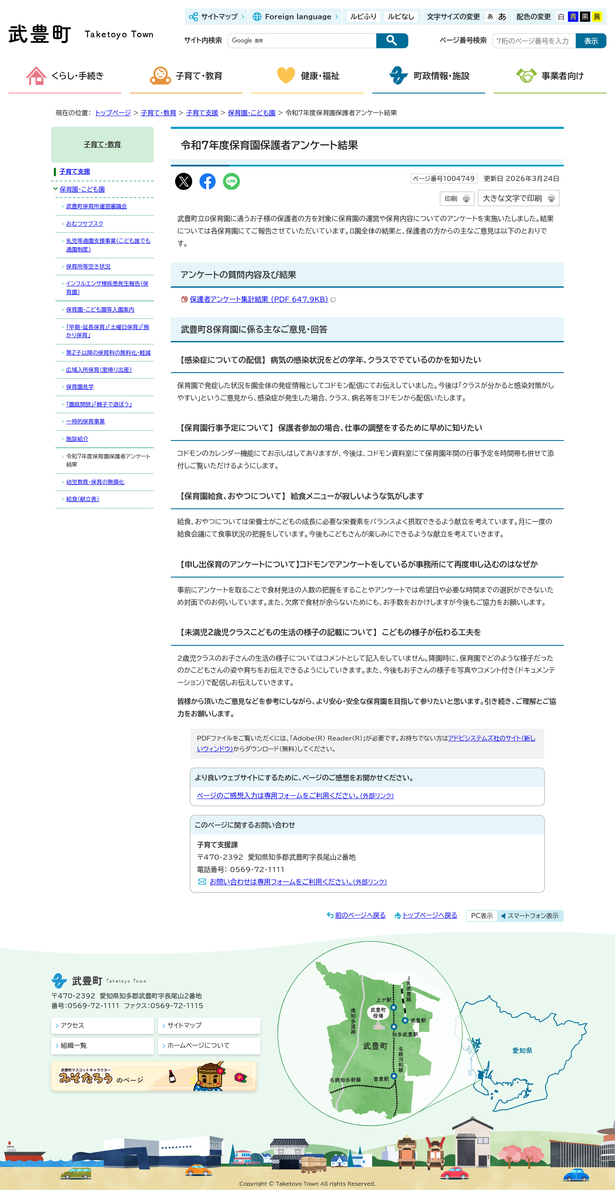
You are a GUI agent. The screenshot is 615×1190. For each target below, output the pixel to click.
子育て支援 (202, 113)
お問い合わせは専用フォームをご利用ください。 (298, 881)
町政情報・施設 (441, 75)
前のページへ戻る (360, 915)
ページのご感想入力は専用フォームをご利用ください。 (295, 795)
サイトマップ (219, 16)
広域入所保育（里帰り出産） (99, 370)
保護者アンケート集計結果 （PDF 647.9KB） (263, 299)
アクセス (72, 1025)
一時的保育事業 (85, 421)
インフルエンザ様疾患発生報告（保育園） (107, 288)
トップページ (113, 113)
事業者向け (563, 75)
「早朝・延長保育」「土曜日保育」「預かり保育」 (107, 331)
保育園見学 (80, 387)
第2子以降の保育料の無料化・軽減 (108, 353)
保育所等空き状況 (88, 266)
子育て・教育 (199, 75)
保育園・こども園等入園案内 (100, 309)
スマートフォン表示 (533, 916)
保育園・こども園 (251, 113)
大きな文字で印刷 (512, 198)
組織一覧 (74, 1045)
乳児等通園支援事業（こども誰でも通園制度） (108, 245)
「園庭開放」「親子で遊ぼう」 (99, 404)
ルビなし (401, 16)
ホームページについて (198, 1045)
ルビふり (363, 16)
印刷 (451, 198)
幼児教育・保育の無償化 (95, 482)
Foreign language (298, 16)
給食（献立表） (83, 499)
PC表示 (482, 916)
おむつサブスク (84, 224)
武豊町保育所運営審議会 (96, 206)
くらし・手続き (77, 75)
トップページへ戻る (430, 915)
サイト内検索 (203, 40)
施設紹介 (77, 439)
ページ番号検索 (463, 40)
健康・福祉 (320, 75)
